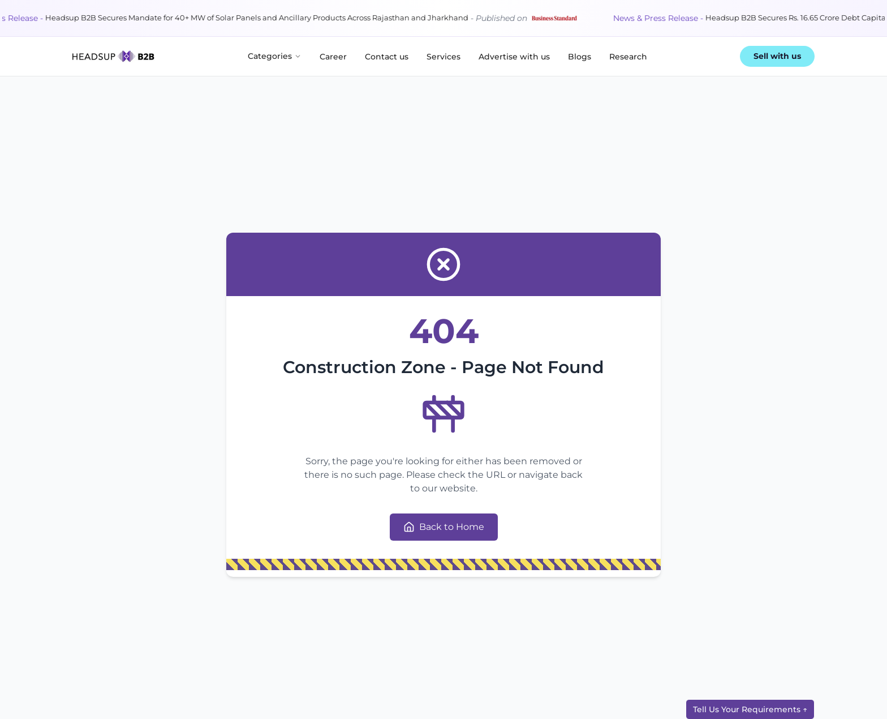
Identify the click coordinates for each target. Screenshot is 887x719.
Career (333, 57)
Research (628, 57)
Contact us (386, 57)
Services (443, 57)
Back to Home (443, 527)
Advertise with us (514, 57)
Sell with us (777, 56)
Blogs (579, 57)
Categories (275, 56)
